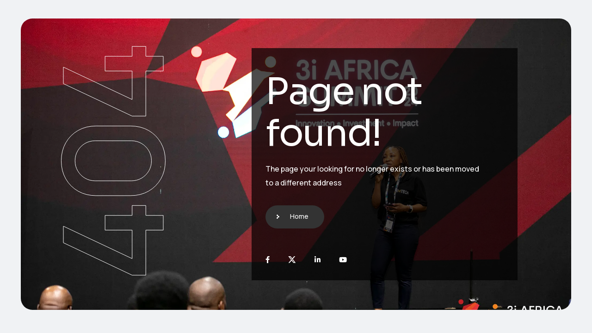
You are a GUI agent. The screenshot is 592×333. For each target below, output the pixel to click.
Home (299, 216)
